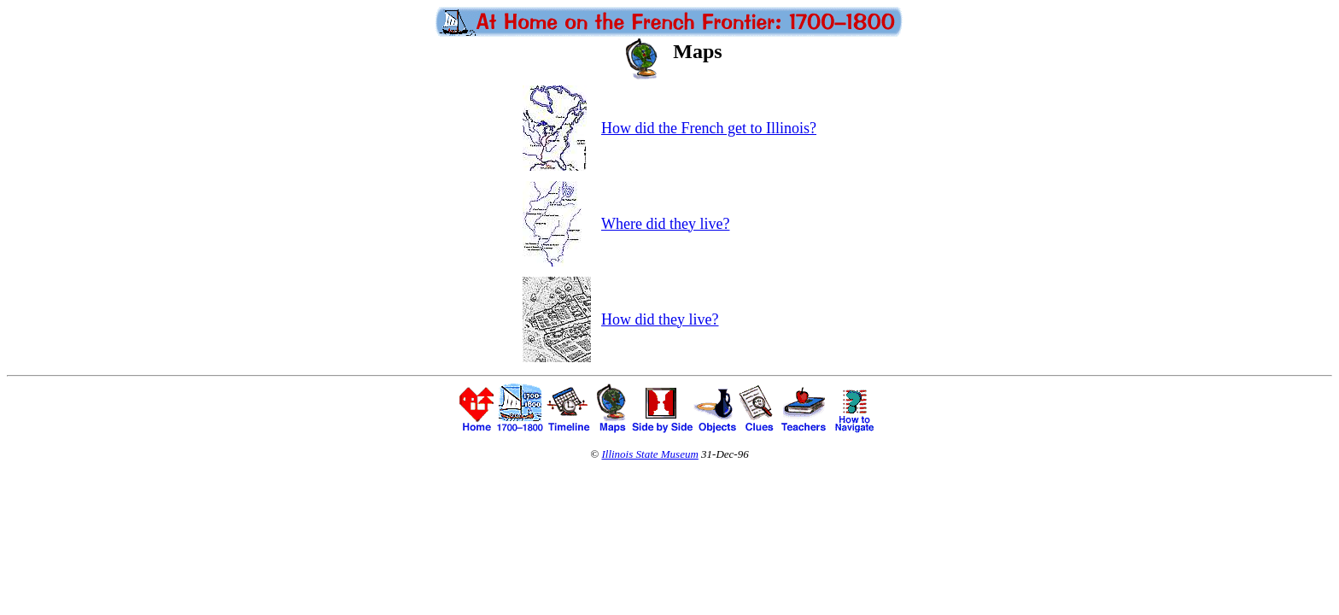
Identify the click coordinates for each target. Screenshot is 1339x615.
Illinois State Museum (649, 454)
